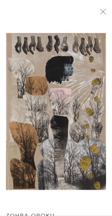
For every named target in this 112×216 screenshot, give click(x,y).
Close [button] (103, 13)
